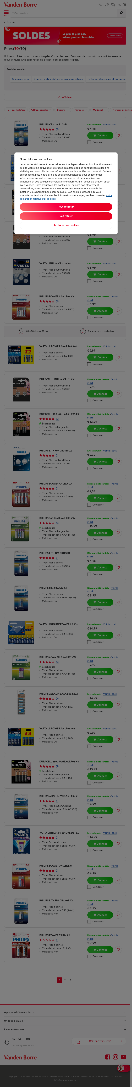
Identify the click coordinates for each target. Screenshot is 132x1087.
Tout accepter (66, 206)
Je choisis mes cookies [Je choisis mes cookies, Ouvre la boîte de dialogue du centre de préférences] (66, 225)
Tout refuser (66, 216)
